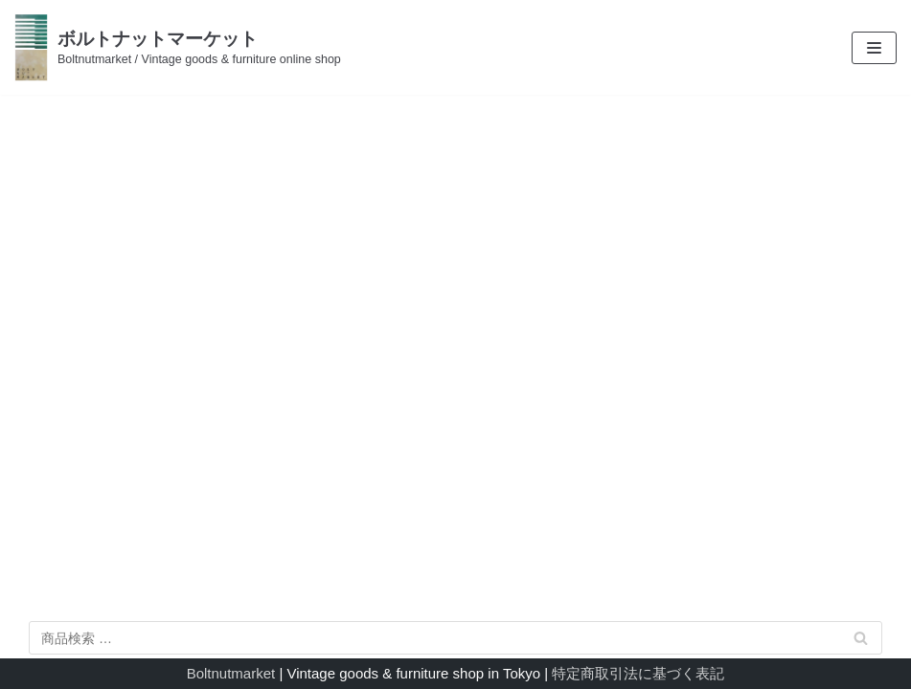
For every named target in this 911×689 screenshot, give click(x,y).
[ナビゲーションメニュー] (874, 48)
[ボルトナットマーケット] (177, 47)
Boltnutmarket (231, 673)
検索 (861, 642)
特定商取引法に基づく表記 (638, 673)
